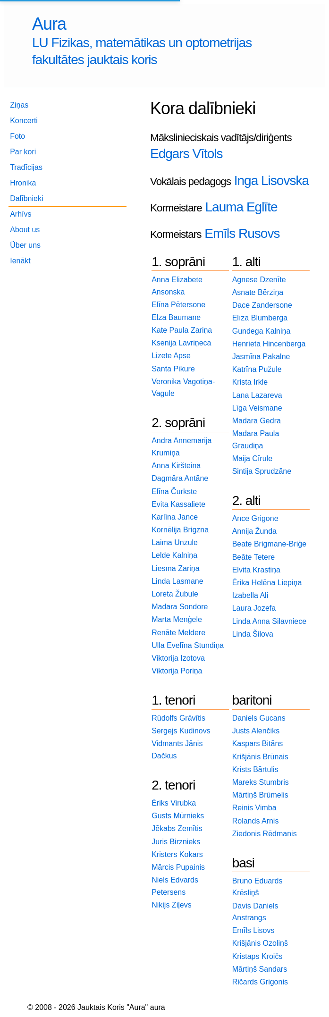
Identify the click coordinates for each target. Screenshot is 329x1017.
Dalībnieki (26, 198)
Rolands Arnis (255, 821)
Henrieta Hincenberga (269, 344)
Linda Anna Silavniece (269, 621)
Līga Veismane (257, 408)
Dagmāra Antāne (180, 478)
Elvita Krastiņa (256, 570)
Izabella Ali (250, 595)
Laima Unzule (175, 542)
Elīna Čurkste (174, 491)
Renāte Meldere (178, 633)
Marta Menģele (177, 619)
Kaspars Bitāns (257, 744)
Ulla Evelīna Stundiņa (188, 645)
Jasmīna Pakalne (261, 357)
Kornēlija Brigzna (180, 530)
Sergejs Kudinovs (181, 731)
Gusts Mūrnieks (178, 816)
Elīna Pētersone (178, 305)
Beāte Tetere (253, 557)
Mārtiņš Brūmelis (260, 795)
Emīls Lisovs (253, 930)
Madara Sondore (180, 607)
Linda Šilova (252, 634)
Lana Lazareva (257, 395)
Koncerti (24, 121)
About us (25, 230)
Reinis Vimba (254, 808)
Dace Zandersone (262, 305)
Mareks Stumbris (260, 782)
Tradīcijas (26, 167)
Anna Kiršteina (176, 466)
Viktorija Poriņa (177, 671)
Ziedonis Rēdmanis (264, 834)
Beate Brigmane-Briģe (269, 544)
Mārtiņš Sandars (259, 969)
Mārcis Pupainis (178, 867)
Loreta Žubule (175, 594)
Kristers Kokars (177, 854)
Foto (17, 136)
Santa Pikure (173, 369)
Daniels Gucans (259, 718)
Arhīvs (20, 214)
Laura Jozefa (254, 608)
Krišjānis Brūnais (260, 757)
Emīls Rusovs (241, 233)
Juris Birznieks (176, 842)
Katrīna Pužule (257, 369)
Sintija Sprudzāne (261, 471)
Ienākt (20, 261)
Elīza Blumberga (259, 318)
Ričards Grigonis (260, 982)
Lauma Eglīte (241, 207)
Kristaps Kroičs (257, 956)
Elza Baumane (176, 317)
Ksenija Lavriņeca (181, 343)
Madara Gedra (256, 421)
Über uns (25, 245)
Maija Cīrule (252, 458)
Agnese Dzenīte (259, 280)
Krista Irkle (250, 382)
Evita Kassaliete (178, 504)
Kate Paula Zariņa (182, 330)
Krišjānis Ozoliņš (260, 943)
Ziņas (19, 105)
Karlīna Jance (175, 517)
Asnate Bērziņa (258, 292)
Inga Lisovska (271, 180)
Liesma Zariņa (175, 568)
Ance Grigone (255, 518)
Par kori (23, 152)
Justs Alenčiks (255, 731)
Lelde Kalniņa (174, 555)
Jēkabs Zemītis (177, 828)
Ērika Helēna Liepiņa (267, 583)
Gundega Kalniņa (261, 331)
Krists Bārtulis (255, 769)
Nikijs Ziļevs (171, 905)
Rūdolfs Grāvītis (178, 718)
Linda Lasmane (177, 581)
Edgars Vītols (186, 153)
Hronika (23, 183)
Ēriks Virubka (174, 803)
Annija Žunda (254, 531)
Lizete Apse (171, 356)
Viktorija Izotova (178, 658)
